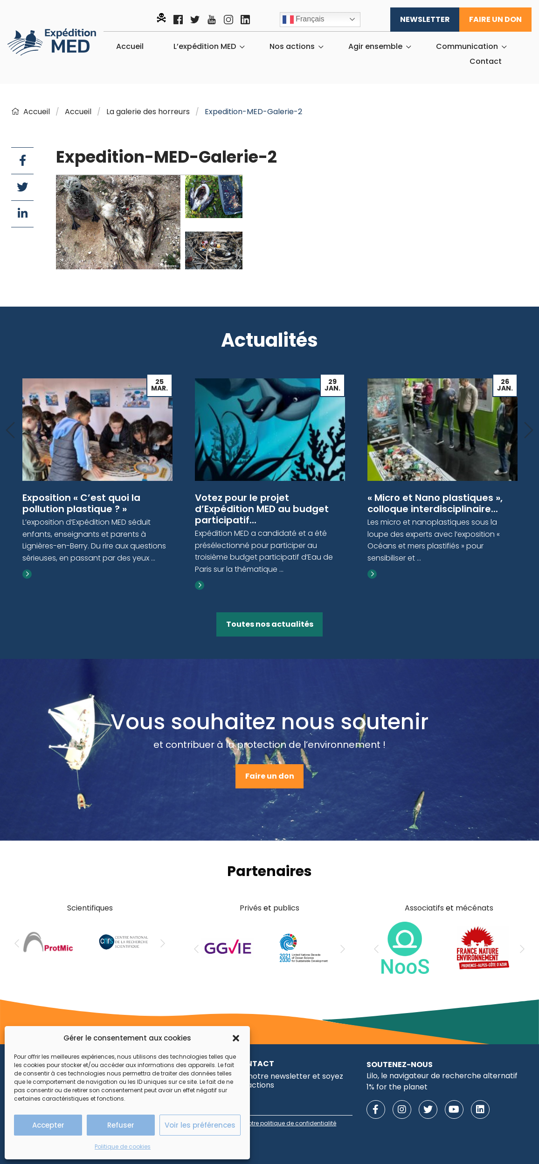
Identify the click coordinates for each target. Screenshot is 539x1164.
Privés (251, 908)
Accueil (130, 46)
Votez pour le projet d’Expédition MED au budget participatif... (262, 509)
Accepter (48, 1125)
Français (304, 19)
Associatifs (424, 908)
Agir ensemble (375, 46)
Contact (486, 61)
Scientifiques (90, 908)
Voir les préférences (200, 1125)
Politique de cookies (123, 1146)
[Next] (528, 430)
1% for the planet (397, 1087)
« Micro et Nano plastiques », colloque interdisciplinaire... (435, 503)
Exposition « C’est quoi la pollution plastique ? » (81, 503)
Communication (467, 46)
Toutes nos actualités (269, 624)
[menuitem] (130, 46)
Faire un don (495, 19)
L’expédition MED (204, 46)
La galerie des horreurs (148, 111)
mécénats (474, 908)
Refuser (120, 1125)
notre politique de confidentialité (290, 1123)
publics (286, 908)
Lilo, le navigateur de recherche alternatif (442, 1075)
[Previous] (10, 430)
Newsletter (425, 19)
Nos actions (292, 46)
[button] (236, 1038)
